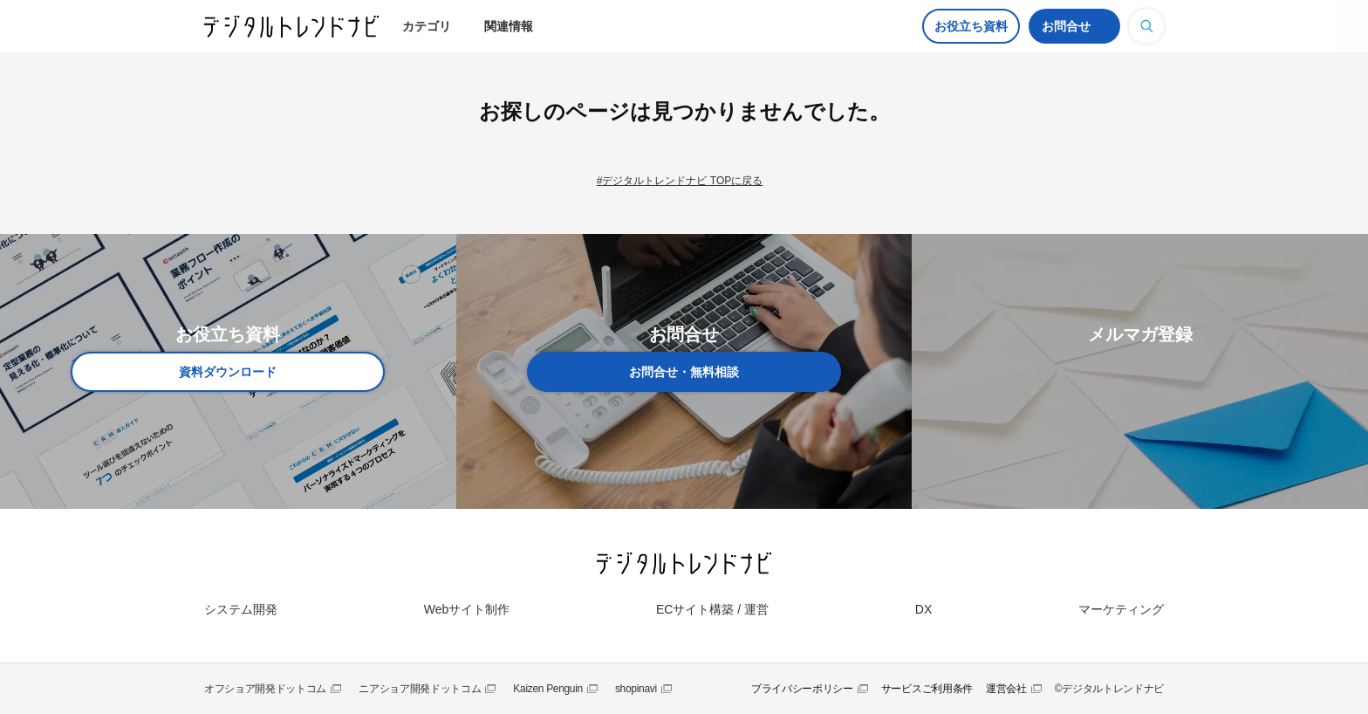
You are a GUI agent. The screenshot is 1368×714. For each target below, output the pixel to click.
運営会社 (1006, 689)
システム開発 (240, 609)
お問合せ (1066, 26)
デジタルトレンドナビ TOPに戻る (682, 181)
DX (923, 609)
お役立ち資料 (971, 26)
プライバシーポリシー (802, 689)
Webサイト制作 (467, 609)
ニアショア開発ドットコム (420, 689)
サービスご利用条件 (927, 689)
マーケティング (1121, 609)
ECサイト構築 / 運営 (712, 609)
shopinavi (636, 689)
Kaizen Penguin (548, 689)
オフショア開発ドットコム (265, 689)
